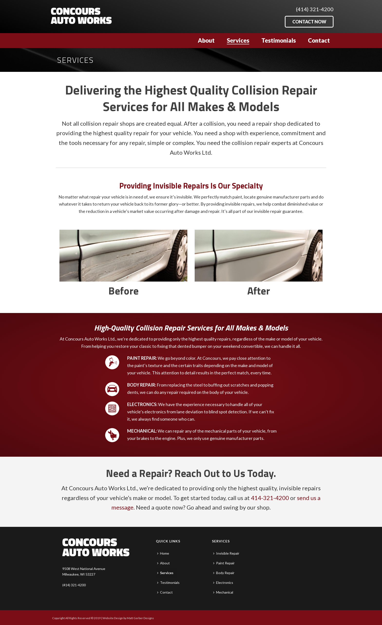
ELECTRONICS (141, 404)
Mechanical (223, 592)
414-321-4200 (270, 497)
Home (163, 553)
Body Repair (223, 573)
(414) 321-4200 (315, 9)
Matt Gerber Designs (140, 618)
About (206, 40)
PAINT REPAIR (141, 358)
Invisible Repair (226, 553)
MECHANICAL (141, 431)
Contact (319, 40)
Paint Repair (224, 563)
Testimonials (278, 40)
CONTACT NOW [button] (309, 21)
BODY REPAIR (141, 385)
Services (238, 40)
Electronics (223, 582)
